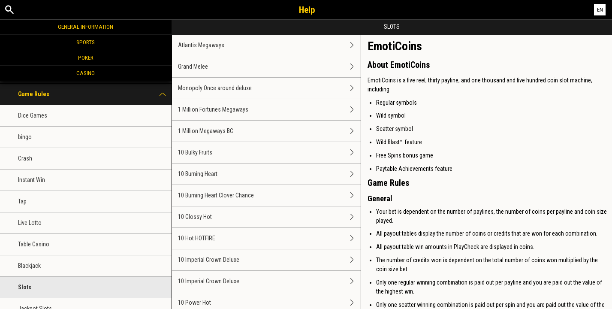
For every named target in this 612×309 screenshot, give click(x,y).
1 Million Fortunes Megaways (269, 109)
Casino (85, 73)
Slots (24, 287)
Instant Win (31, 179)
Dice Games (32, 115)
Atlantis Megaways (269, 45)
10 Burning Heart (269, 174)
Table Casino (33, 244)
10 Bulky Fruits (269, 152)
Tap (22, 201)
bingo (25, 136)
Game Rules (95, 94)
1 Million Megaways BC (269, 131)
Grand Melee (269, 66)
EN (600, 9)
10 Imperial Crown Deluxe (269, 259)
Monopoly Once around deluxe (269, 88)
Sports (85, 42)
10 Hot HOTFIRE (269, 238)
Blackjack (29, 265)
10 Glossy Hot (269, 216)
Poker (85, 57)
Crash (25, 158)
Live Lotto (30, 222)
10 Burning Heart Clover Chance (269, 195)
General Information (85, 26)
